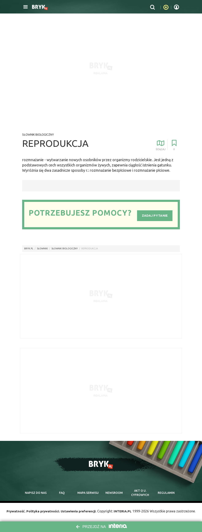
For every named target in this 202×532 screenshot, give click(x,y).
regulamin (166, 493)
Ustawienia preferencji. (79, 512)
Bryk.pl (28, 248)
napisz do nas (36, 493)
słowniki (42, 248)
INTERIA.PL (125, 512)
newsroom (114, 493)
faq (62, 493)
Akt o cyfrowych (140, 493)
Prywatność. (13, 512)
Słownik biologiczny (38, 134)
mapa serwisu (88, 493)
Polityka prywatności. (41, 512)
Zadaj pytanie (155, 215)
